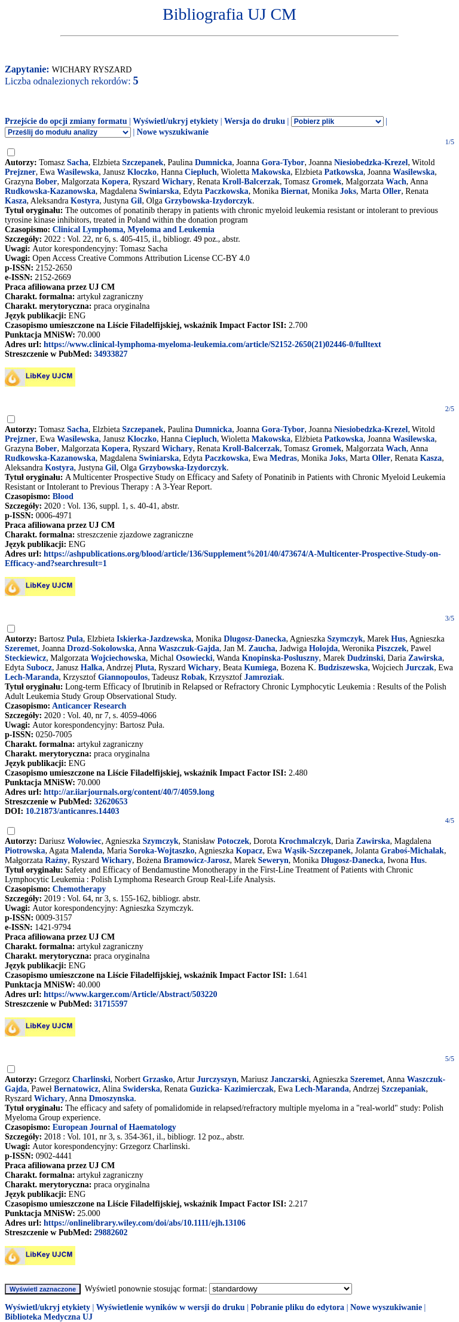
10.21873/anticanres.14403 (73, 811)
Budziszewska (343, 667)
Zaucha (261, 648)
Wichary (177, 181)
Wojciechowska (118, 658)
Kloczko (142, 172)
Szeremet (21, 648)
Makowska (271, 172)
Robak (193, 677)
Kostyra (85, 200)
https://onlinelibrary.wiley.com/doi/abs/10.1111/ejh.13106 (145, 1222)
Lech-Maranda (32, 677)
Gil (136, 200)
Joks (348, 191)
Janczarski (289, 1079)
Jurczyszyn (217, 1079)
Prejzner (20, 172)
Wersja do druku (254, 121)
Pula (74, 638)
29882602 (110, 1232)
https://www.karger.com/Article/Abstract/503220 (130, 994)
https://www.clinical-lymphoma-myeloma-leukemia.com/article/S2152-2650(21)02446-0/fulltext (212, 344)
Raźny (56, 860)
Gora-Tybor (283, 162)
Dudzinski (365, 658)
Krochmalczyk (305, 841)
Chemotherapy (79, 889)
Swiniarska (159, 191)
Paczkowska (227, 191)
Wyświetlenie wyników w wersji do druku (170, 1307)
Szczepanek (142, 162)
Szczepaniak (403, 1088)
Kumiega (260, 667)
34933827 (110, 354)
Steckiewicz (25, 658)
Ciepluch (201, 172)
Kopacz (248, 850)
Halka (92, 667)
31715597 (110, 1003)
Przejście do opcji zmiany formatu (66, 121)
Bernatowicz (76, 1088)
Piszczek (392, 648)
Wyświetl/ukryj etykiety (175, 121)
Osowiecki (194, 658)
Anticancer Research (89, 705)
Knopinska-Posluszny (280, 658)
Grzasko (158, 1079)
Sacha (77, 162)
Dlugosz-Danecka (255, 638)
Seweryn (273, 860)
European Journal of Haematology (114, 1127)
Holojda (323, 648)
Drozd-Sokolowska (100, 648)
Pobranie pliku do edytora (297, 1307)
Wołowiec (84, 841)
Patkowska (343, 172)
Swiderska (141, 1088)
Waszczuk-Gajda (188, 648)
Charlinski (91, 1079)
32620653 (110, 801)
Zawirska (425, 658)
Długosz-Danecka (352, 860)
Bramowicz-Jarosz (197, 860)
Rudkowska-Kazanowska (50, 191)
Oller (391, 191)
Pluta (144, 667)
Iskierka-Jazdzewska (154, 638)
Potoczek (233, 841)
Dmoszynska (111, 1098)
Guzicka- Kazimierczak (231, 1088)
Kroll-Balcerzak (251, 181)
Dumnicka (213, 162)
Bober (46, 181)
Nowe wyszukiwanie (173, 131)
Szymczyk (345, 638)
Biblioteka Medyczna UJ (49, 1316)
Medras (283, 458)
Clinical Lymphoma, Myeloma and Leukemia (134, 229)
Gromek (327, 181)
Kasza (16, 200)
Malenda (87, 850)
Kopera (115, 181)
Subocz (39, 667)
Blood (63, 496)
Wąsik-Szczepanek (317, 850)
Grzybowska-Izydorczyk (208, 200)
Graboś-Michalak (412, 850)
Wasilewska (78, 172)
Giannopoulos (123, 677)
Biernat (294, 191)
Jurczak (419, 667)
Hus (398, 638)
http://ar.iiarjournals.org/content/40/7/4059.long (129, 792)
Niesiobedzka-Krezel (371, 162)
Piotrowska (25, 850)
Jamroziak (263, 677)
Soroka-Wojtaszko (161, 850)
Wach (395, 181)
